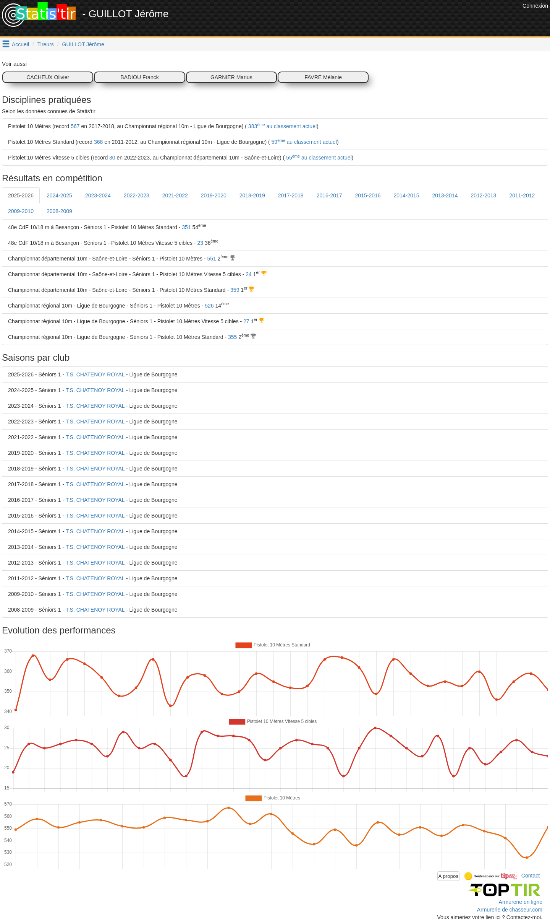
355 (232, 337)
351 (186, 227)
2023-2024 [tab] (98, 195)
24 (249, 274)
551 (211, 259)
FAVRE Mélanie (323, 77)
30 (112, 158)
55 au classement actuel (318, 158)
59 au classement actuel (303, 142)
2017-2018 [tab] (291, 195)
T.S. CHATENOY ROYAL (95, 374)
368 (98, 142)
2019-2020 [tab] (213, 195)
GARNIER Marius (231, 77)
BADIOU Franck (139, 77)
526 (209, 306)
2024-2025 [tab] (59, 195)
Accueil (20, 44)
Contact (530, 876)
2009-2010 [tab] (21, 211)
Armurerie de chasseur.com (509, 910)
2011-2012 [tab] (522, 195)
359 (234, 290)
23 (200, 243)
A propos (448, 876)
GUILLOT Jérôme (83, 44)
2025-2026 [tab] (21, 195)
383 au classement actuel (282, 126)
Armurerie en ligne (520, 902)
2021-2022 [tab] (175, 195)
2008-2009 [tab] (59, 211)
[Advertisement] (382, 19)
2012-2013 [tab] (483, 195)
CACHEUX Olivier (47, 77)
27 (246, 321)
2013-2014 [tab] (445, 195)
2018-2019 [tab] (252, 195)
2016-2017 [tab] (329, 195)
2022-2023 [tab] (136, 195)
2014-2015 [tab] (406, 195)
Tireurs (45, 44)
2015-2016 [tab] (368, 195)
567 (75, 126)
